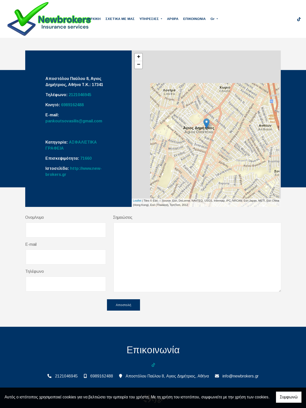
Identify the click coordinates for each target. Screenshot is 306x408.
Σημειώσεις (122, 217)
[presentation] (63, 305)
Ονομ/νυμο (34, 217)
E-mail (31, 244)
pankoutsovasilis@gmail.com (73, 121)
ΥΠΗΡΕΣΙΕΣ (150, 19)
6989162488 (72, 105)
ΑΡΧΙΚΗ (94, 19)
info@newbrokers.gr (240, 376)
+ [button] (138, 57)
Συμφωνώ (289, 397)
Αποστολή (123, 305)
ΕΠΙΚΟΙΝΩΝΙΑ (194, 19)
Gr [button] (213, 19)
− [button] (138, 65)
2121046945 (80, 95)
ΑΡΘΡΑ (172, 19)
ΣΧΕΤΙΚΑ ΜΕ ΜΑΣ (120, 19)
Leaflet (137, 200)
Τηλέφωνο (34, 271)
